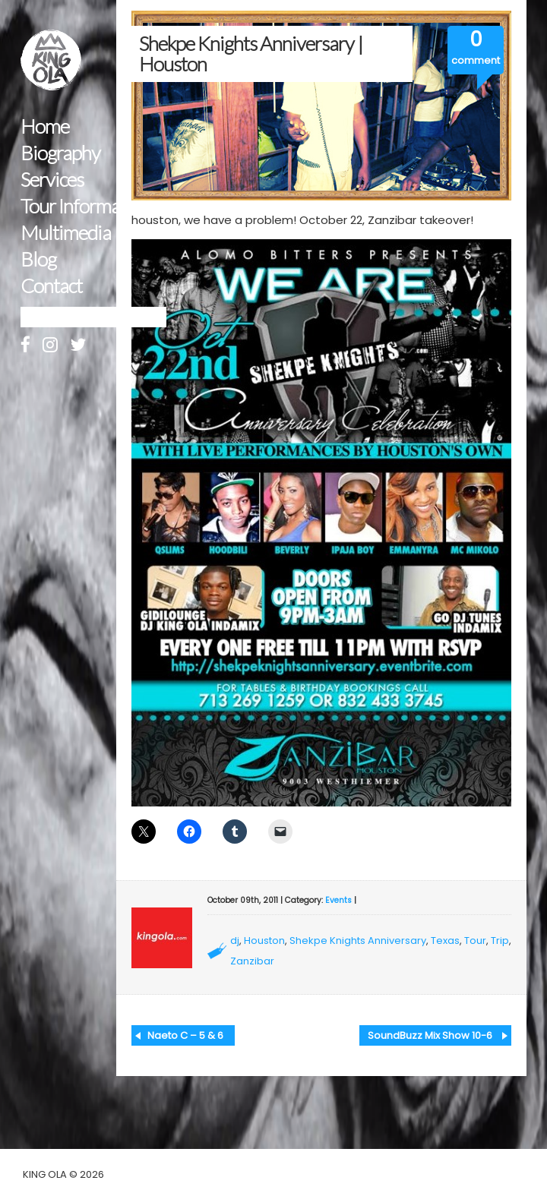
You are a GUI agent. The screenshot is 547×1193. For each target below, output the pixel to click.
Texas (445, 940)
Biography (60, 153)
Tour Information (85, 206)
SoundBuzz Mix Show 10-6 (430, 1035)
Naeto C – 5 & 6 (185, 1035)
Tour (475, 940)
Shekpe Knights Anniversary (357, 940)
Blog (38, 259)
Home (45, 126)
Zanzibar (252, 961)
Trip (500, 940)
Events (338, 900)
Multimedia (66, 233)
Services (52, 179)
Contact (51, 286)
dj (234, 940)
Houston (264, 940)
